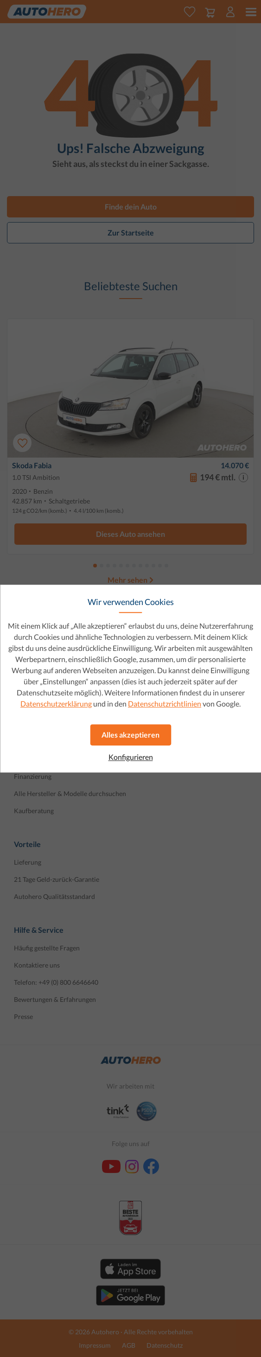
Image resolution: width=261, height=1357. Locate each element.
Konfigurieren (130, 757)
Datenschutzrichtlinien (164, 703)
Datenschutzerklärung (56, 703)
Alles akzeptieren (130, 734)
